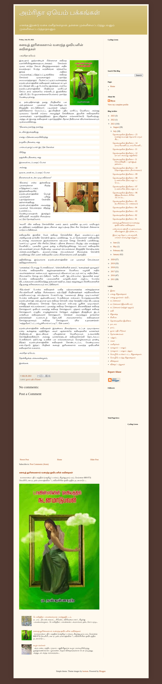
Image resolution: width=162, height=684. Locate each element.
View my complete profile (118, 105)
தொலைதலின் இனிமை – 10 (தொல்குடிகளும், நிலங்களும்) (127, 169)
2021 (113, 124)
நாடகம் (113, 324)
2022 (113, 120)
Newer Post (24, 460)
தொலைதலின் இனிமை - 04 (125, 207)
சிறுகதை (114, 314)
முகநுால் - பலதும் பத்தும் (121, 351)
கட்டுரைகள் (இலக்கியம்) (121, 304)
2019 (113, 263)
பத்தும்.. (113, 338)
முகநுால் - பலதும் (118, 348)
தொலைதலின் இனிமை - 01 (125, 219)
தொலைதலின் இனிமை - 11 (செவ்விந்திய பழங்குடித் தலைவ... (125, 161)
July (115, 131)
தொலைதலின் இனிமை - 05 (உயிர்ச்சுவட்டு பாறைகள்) (125, 202)
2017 (113, 271)
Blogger (102, 671)
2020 (113, 259)
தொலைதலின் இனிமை (120, 321)
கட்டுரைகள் (115, 301)
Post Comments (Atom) (39, 464)
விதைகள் (114, 361)
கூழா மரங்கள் (39, 645)
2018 (113, 267)
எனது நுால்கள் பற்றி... (120, 297)
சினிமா (113, 317)
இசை (112, 291)
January (116, 254)
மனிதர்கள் (114, 344)
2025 (113, 116)
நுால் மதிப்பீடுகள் (33, 380)
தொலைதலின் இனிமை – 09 (125, 174)
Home (59, 460)
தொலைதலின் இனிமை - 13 (125, 149)
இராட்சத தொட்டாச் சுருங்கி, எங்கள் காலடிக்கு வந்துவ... (126, 236)
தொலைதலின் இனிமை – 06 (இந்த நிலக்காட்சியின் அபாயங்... (125, 195)
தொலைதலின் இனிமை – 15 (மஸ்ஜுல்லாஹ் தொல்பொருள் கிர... (127, 136)
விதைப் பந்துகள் (117, 364)
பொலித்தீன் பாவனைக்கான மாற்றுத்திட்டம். (52, 617)
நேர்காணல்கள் (116, 334)
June (115, 243)
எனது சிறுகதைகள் (118, 294)
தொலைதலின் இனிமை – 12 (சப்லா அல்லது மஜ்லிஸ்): (125, 154)
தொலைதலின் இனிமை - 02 (125, 215)
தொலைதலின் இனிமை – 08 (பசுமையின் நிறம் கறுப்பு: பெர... (125, 180)
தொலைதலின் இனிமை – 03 (125, 211)
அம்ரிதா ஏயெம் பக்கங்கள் (59, 12)
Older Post (94, 460)
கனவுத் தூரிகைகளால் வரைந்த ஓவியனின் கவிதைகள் (46, 472)
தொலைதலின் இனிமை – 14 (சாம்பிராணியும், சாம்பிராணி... (127, 144)
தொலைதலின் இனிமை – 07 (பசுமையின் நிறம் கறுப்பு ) (125, 187)
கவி (112, 311)
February (117, 250)
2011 (113, 279)
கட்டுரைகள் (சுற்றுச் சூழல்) (122, 307)
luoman (85, 671)
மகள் (112, 341)
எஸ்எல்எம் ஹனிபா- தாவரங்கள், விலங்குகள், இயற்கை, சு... (127, 230)
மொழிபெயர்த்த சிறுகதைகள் (123, 358)
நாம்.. (112, 328)
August (116, 127)
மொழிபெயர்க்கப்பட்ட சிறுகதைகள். (126, 354)
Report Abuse (114, 372)
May (115, 247)
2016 (113, 275)
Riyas (113, 101)
